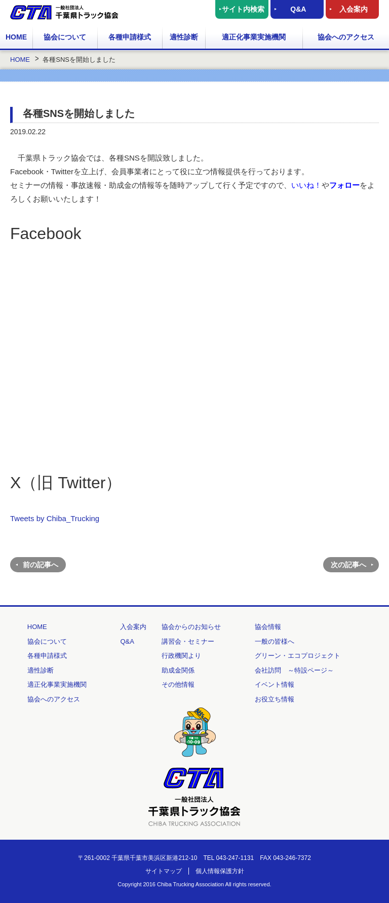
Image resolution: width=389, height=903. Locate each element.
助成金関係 (178, 670)
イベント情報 (274, 684)
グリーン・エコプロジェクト (297, 655)
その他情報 (178, 684)
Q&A (298, 9)
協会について (65, 37)
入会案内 (353, 9)
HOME (16, 37)
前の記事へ (40, 565)
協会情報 (268, 627)
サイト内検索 (243, 9)
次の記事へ (348, 565)
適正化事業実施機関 (254, 37)
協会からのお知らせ (191, 627)
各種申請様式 (129, 37)
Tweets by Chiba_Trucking (54, 518)
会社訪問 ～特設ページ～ (294, 670)
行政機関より (181, 655)
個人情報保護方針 (220, 871)
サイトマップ (163, 871)
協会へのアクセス (346, 37)
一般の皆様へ (274, 641)
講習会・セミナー (188, 641)
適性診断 (184, 37)
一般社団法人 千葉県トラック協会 (64, 12)
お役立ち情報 (274, 699)
